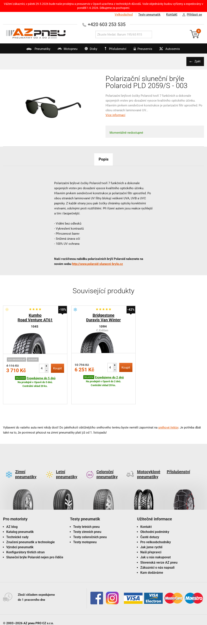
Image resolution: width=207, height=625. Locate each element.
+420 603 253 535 (106, 24)
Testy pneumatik (148, 14)
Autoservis (176, 50)
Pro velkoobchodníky (155, 523)
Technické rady (17, 518)
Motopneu (59, 50)
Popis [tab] (103, 159)
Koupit (57, 368)
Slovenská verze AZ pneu (158, 543)
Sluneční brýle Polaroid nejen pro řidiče (34, 538)
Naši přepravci (150, 533)
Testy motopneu (85, 523)
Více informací (115, 115)
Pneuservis (146, 50)
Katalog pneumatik (20, 513)
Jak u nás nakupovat (155, 538)
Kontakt (171, 14)
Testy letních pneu (86, 508)
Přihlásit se (191, 15)
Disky (86, 50)
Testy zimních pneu (87, 513)
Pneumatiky (26, 50)
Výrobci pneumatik (20, 528)
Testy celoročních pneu (90, 518)
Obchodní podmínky (154, 513)
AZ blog (12, 508)
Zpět (197, 61)
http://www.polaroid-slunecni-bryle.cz (97, 264)
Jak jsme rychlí (151, 528)
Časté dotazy (149, 518)
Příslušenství (117, 49)
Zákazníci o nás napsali (157, 548)
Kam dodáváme (151, 554)
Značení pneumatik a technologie (30, 523)
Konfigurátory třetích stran (25, 533)
